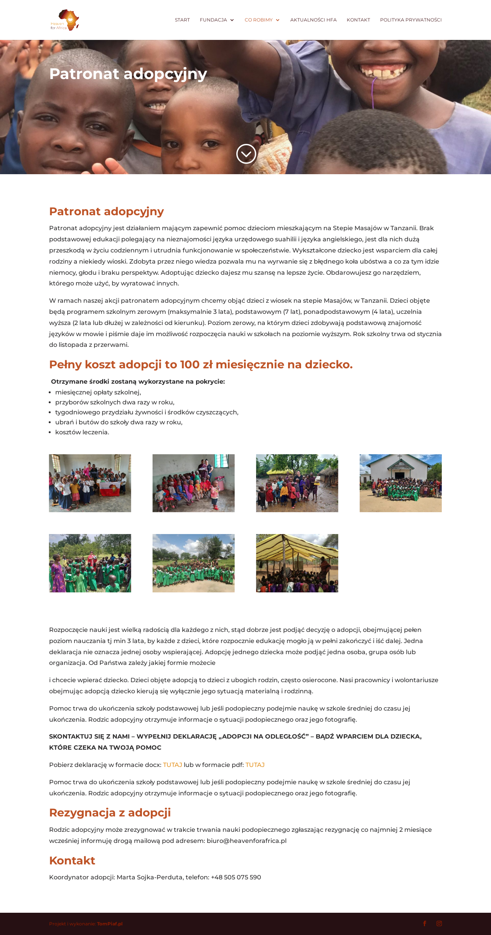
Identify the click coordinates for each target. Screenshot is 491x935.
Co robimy (259, 20)
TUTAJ (172, 764)
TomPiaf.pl (110, 924)
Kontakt (358, 20)
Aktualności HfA (313, 20)
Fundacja (213, 20)
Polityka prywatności (411, 20)
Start (182, 20)
